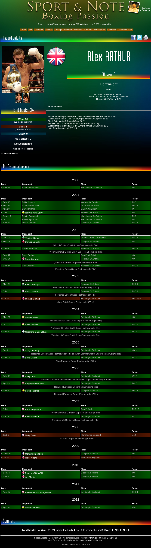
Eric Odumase (31, 324)
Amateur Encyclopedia (94, 30)
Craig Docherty (32, 350)
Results (49, 30)
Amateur (68, 30)
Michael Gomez (32, 299)
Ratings (58, 30)
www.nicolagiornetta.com (91, 540)
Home (23, 30)
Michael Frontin (32, 507)
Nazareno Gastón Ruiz (35, 332)
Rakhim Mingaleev (34, 213)
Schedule (39, 30)
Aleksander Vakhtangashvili (38, 492)
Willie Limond (31, 291)
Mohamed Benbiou (34, 454)
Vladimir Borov (32, 238)
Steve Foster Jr (32, 416)
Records (78, 30)
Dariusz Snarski (32, 242)
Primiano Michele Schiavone (103, 538)
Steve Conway (32, 259)
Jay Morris (30, 477)
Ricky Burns (30, 376)
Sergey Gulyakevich (34, 383)
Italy (30, 30)
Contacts (111, 30)
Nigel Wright (31, 458)
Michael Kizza (31, 317)
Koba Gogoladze (33, 409)
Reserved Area (125, 30)
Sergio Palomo (32, 391)
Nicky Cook (30, 435)
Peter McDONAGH (34, 473)
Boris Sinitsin (31, 358)
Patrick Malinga (32, 284)
